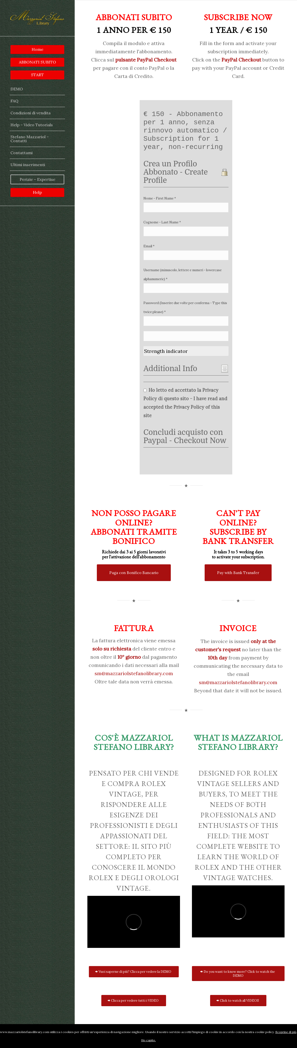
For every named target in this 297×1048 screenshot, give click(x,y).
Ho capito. (148, 1040)
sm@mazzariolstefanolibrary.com (134, 673)
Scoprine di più (285, 1032)
